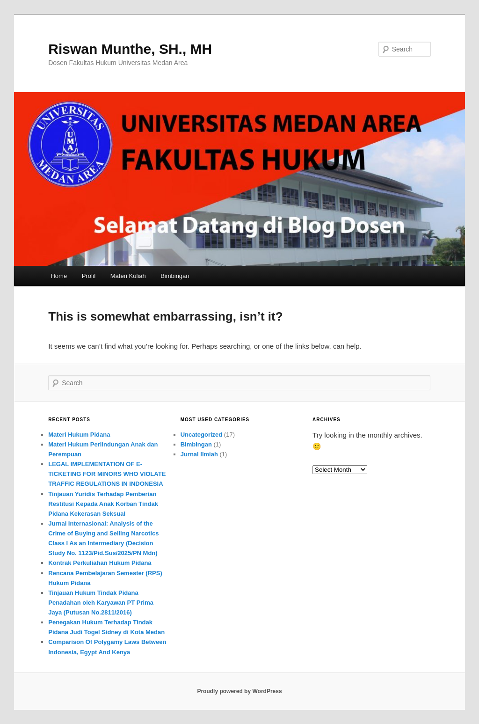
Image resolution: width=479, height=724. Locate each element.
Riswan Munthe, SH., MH (130, 49)
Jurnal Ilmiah (199, 454)
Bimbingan (174, 275)
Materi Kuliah (128, 275)
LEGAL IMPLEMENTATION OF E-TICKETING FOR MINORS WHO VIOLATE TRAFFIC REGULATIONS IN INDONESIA (107, 474)
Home (59, 275)
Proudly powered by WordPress (239, 691)
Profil (89, 275)
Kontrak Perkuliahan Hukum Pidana (99, 562)
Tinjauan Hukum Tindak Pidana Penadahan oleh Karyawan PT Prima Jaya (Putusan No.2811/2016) (100, 602)
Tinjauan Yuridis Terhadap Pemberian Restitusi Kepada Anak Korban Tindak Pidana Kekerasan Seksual (103, 503)
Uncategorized (202, 434)
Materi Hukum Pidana (79, 434)
